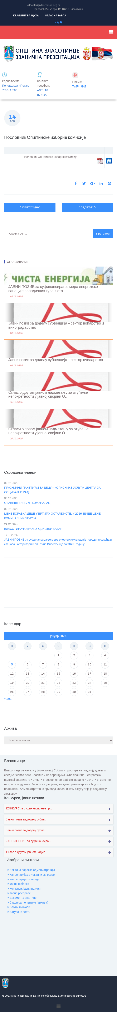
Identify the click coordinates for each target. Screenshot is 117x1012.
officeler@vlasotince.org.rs (43, 5)
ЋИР (75, 86)
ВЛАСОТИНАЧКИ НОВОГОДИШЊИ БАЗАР (33, 528)
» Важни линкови (18, 907)
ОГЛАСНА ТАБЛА (55, 15)
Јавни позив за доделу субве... (26, 819)
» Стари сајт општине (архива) (27, 902)
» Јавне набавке (18, 883)
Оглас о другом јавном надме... (26, 852)
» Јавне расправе (19, 893)
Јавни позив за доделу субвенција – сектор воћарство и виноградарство (56, 325)
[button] (111, 32)
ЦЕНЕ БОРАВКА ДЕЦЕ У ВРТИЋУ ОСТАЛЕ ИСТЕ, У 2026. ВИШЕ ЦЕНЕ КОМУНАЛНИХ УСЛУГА (52, 516)
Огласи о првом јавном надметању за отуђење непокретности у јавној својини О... (48, 431)
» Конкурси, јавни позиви (23, 888)
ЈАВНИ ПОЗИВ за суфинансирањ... (29, 841)
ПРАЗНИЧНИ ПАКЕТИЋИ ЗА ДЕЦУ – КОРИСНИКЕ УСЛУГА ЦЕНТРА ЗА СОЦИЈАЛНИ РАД (52, 490)
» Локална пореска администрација (31, 870)
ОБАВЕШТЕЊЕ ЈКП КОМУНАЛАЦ (27, 502)
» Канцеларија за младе (23, 879)
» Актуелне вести (18, 912)
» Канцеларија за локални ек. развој (31, 874)
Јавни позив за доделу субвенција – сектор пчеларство (55, 360)
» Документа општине (21, 897)
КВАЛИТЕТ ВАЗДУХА (26, 15)
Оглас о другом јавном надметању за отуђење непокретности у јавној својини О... (48, 395)
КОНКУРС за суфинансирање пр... (29, 808)
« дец (7, 698)
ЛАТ (83, 86)
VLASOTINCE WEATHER (58, 581)
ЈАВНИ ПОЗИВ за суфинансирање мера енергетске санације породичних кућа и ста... (53, 289)
